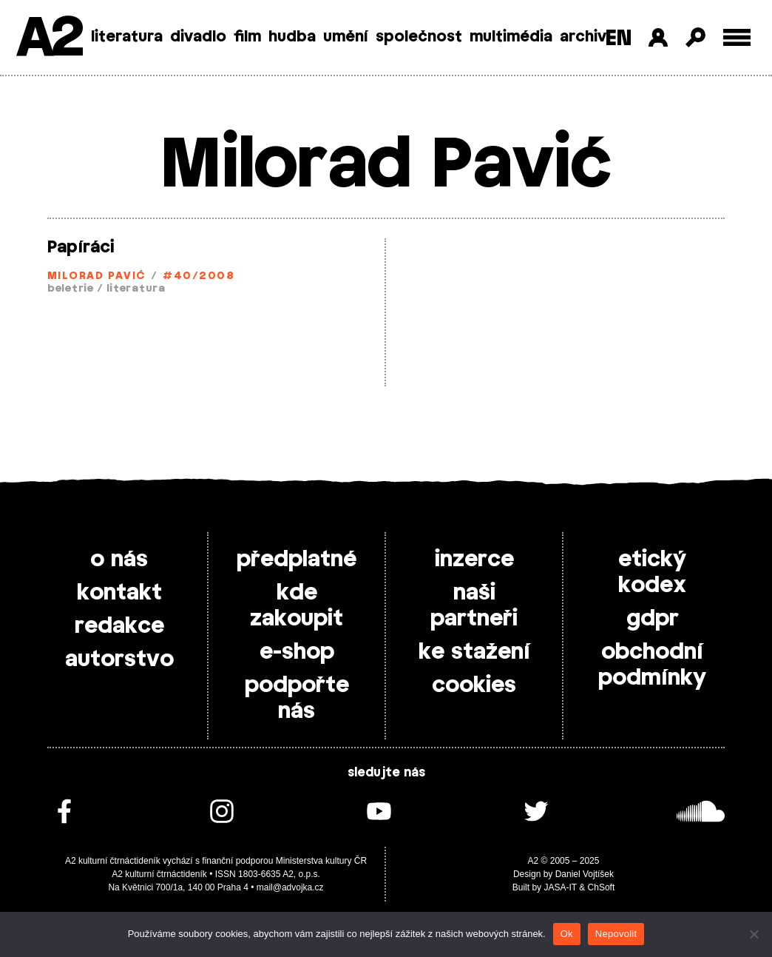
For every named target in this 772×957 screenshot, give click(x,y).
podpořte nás (297, 698)
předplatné (296, 559)
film (247, 37)
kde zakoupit (296, 606)
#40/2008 (198, 276)
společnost (419, 37)
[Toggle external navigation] (737, 37)
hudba (292, 37)
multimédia (511, 37)
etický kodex (652, 572)
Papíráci (81, 247)
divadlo (198, 37)
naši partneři (474, 606)
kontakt (119, 593)
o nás (119, 559)
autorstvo (119, 659)
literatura (127, 37)
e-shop (297, 652)
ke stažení (474, 652)
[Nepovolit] (753, 934)
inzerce (474, 559)
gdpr (652, 619)
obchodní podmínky (652, 665)
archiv (583, 37)
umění (345, 37)
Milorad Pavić (96, 276)
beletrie (70, 289)
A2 (48, 39)
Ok (567, 933)
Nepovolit (616, 933)
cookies (474, 685)
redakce (119, 626)
